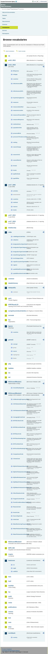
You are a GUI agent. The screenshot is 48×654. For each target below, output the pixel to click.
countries (15, 79)
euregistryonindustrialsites (17, 311)
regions (15, 265)
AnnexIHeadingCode (18, 387)
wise (9, 627)
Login (35, 1)
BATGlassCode (17, 434)
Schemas (4, 24)
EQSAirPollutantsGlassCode (19, 466)
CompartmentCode (18, 454)
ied (9, 377)
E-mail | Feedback (7, 649)
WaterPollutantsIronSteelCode (19, 534)
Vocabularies (5, 27)
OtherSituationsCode (18, 493)
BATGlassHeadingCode (19, 438)
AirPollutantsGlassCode (19, 404)
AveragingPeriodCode (19, 417)
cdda (10, 232)
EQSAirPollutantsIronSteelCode (19, 472)
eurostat (11, 315)
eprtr (9, 298)
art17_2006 (12, 185)
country (15, 637)
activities (15, 191)
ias (9, 373)
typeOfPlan (16, 178)
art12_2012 (12, 60)
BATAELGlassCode (18, 420)
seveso (10, 611)
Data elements (6, 21)
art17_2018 (12, 221)
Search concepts (21, 51)
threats (15, 165)
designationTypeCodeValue (19, 251)
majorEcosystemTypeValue (19, 261)
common (11, 278)
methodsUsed (17, 124)
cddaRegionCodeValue (19, 236)
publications (12, 607)
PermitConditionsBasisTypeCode (19, 502)
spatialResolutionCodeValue (19, 273)
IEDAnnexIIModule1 (14, 381)
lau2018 (10, 585)
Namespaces (5, 33)
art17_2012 (12, 215)
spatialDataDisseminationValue (19, 269)
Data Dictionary (14, 9)
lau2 (9, 581)
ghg (9, 364)
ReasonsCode (17, 506)
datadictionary (13, 283)
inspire (10, 554)
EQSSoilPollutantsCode (19, 477)
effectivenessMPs (18, 83)
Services (4, 30)
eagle (14, 568)
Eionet (8, 9)
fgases (10, 326)
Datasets (4, 15)
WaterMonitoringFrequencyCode (19, 524)
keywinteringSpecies (18, 97)
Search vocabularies (10, 51)
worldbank (11, 633)
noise (10, 602)
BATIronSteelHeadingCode (19, 448)
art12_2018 (12, 65)
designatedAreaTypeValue (19, 244)
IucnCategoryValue (18, 258)
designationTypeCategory (19, 247)
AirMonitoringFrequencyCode (19, 399)
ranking (15, 142)
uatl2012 (15, 571)
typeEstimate (16, 174)
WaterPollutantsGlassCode (19, 528)
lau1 (9, 576)
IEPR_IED (11, 548)
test (9, 618)
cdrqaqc (15, 74)
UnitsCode (16, 519)
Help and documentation (8, 12)
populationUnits (17, 127)
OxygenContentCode (18, 498)
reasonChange (17, 147)
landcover (11, 560)
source (15, 351)
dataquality (12, 287)
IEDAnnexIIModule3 (14, 393)
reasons (15, 206)
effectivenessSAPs (18, 91)
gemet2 (10, 340)
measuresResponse (18, 119)
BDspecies (16, 71)
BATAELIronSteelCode (19, 427)
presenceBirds (17, 133)
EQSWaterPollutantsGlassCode (19, 482)
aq (9, 56)
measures (15, 102)
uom (9, 622)
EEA (9, 1)
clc (14, 564)
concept (15, 344)
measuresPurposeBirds (19, 115)
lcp (9, 592)
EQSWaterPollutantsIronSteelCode (19, 487)
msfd (10, 596)
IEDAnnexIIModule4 (14, 541)
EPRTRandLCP (13, 304)
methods (15, 202)
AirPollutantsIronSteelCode (19, 410)
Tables (4, 18)
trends (15, 170)
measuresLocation (18, 110)
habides (11, 368)
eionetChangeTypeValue (19, 255)
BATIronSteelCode (18, 444)
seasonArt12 (16, 154)
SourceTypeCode (17, 516)
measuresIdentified (18, 107)
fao (9, 320)
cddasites (15, 240)
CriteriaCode (16, 458)
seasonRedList (17, 160)
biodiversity (12, 227)
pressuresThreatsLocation (19, 136)
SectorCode (16, 512)
